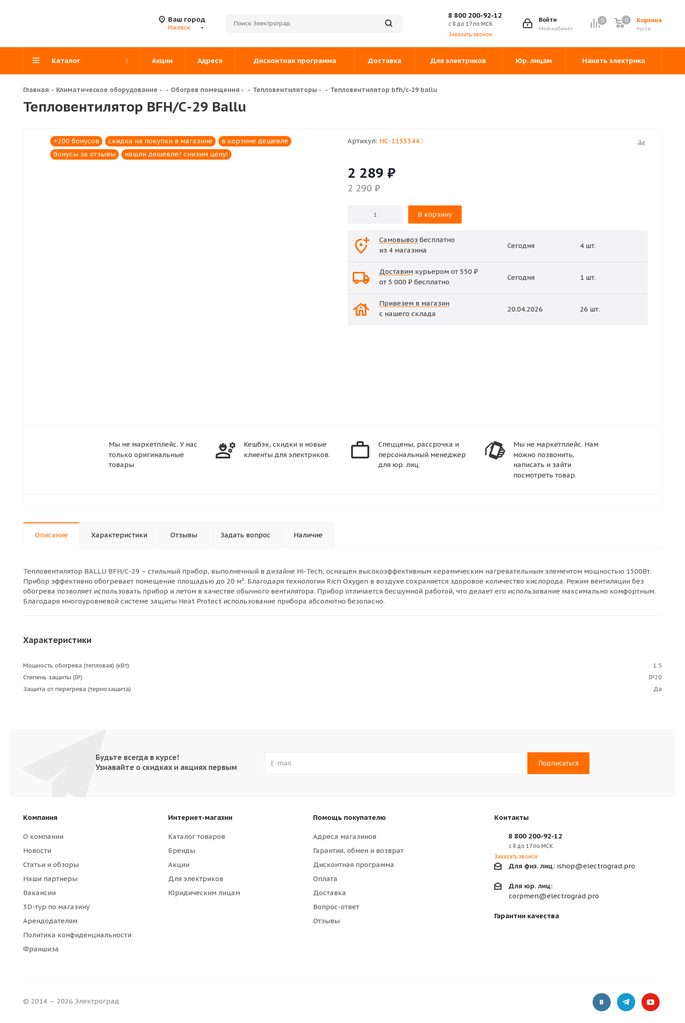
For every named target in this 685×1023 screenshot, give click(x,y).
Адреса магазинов (344, 836)
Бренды (181, 850)
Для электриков (195, 878)
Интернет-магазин (200, 817)
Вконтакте (602, 1003)
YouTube (651, 1003)
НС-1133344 (401, 140)
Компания (40, 817)
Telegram (626, 1003)
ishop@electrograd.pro (572, 866)
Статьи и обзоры (51, 864)
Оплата (325, 878)
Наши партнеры (50, 878)
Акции (178, 864)
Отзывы (326, 920)
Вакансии (39, 892)
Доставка (329, 892)
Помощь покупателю (349, 817)
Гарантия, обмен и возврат (358, 850)
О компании (43, 836)
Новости (37, 850)
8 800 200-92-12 (475, 15)
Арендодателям (50, 920)
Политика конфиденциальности (77, 934)
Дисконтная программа (353, 864)
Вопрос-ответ (336, 906)
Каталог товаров (196, 836)
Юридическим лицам (204, 892)
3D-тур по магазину (56, 906)
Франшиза (41, 949)
